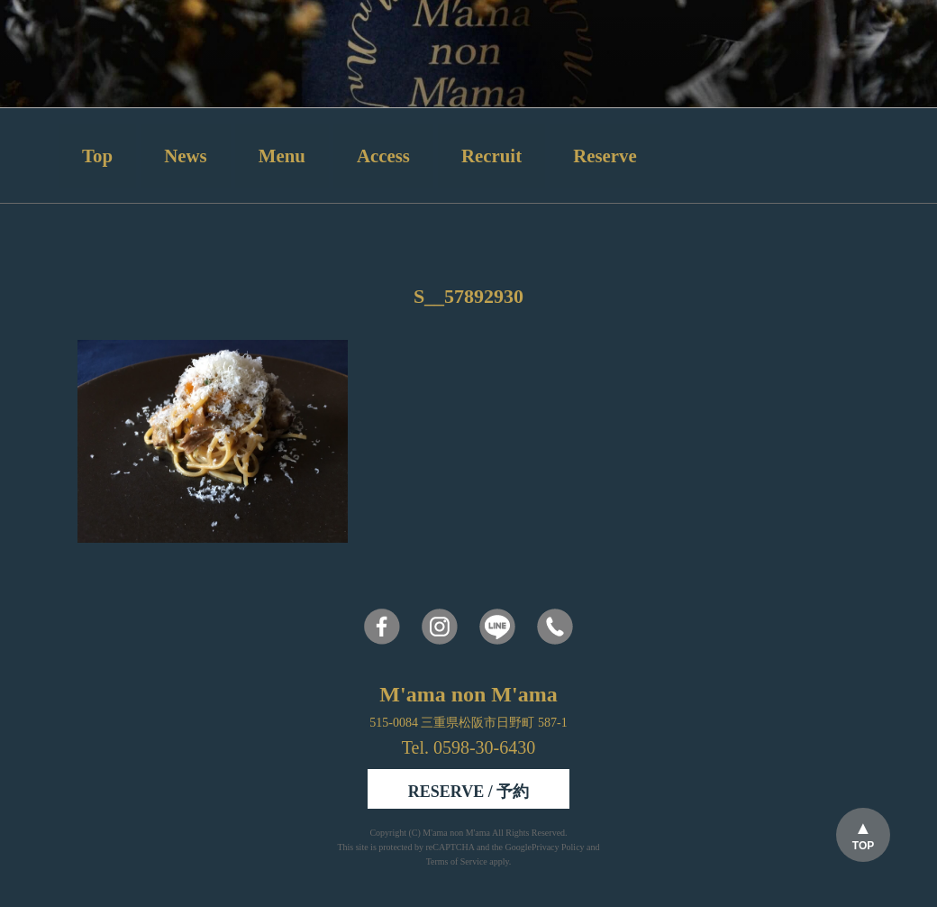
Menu (282, 155)
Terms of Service (456, 861)
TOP (863, 845)
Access (383, 155)
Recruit (491, 155)
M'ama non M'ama (457, 833)
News (185, 155)
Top (97, 155)
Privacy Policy (558, 847)
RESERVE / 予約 (468, 792)
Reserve (604, 155)
